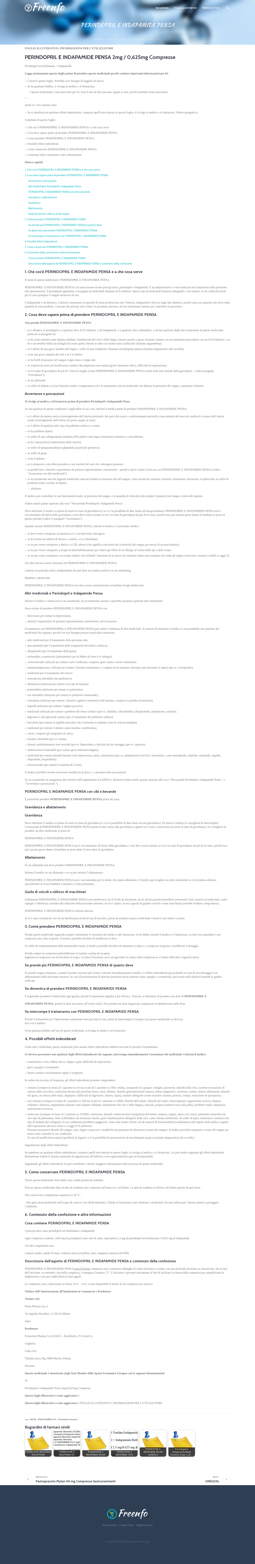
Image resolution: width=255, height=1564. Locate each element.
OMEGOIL (212, 1481)
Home (99, 39)
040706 (33, 1419)
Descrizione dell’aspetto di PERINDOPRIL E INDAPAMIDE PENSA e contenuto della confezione (80, 263)
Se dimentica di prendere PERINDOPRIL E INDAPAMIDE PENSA (62, 230)
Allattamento (35, 208)
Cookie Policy (126, 1525)
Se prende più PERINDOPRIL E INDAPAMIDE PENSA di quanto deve (65, 225)
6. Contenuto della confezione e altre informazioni (52, 252)
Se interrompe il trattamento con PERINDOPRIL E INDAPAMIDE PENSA (67, 236)
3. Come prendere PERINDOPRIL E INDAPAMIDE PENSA (55, 219)
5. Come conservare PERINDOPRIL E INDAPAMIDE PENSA (56, 247)
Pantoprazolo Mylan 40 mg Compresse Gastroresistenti (75, 1481)
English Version (144, 1525)
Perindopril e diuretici (67, 1419)
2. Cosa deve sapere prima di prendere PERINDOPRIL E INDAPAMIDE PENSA (66, 175)
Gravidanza (34, 202)
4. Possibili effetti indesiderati (41, 241)
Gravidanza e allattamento (42, 197)
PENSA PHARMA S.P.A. (47, 1419)
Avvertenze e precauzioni (42, 180)
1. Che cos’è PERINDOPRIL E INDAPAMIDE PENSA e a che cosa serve (62, 169)
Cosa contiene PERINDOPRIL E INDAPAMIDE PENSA (57, 258)
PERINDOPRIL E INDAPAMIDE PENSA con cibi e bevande (59, 191)
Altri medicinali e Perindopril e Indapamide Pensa (54, 186)
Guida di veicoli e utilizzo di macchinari (49, 213)
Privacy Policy (109, 1525)
